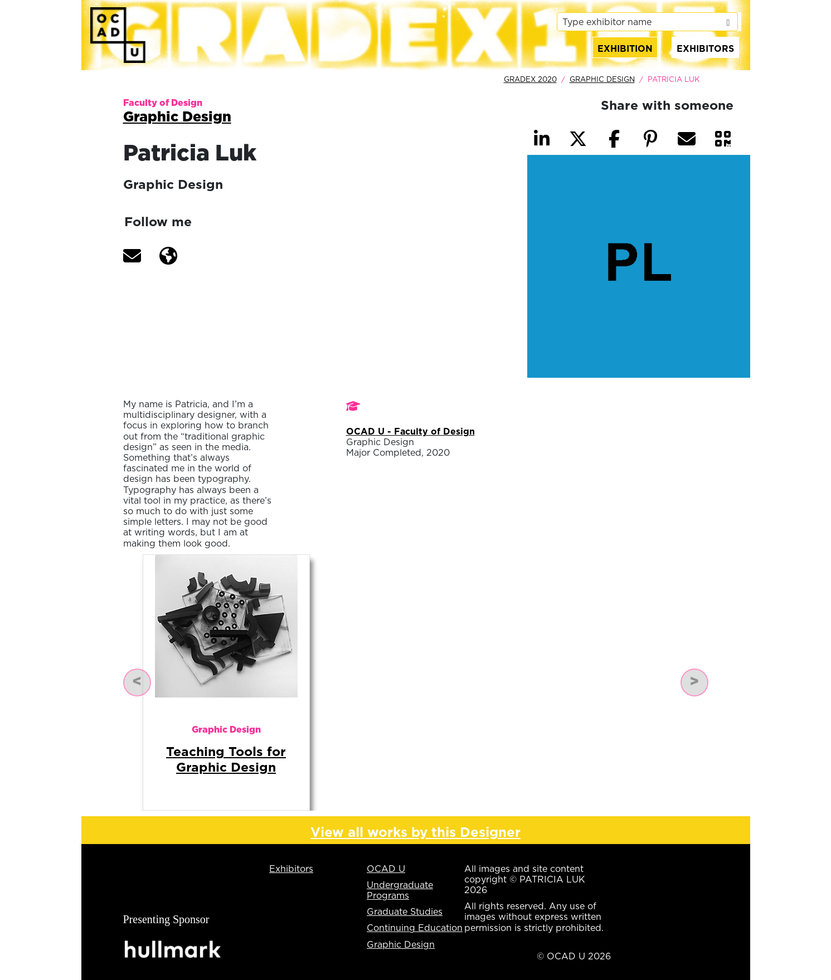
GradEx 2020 (530, 79)
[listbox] (647, 21)
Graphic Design (602, 79)
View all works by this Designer (415, 831)
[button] (132, 256)
